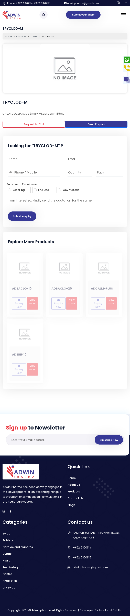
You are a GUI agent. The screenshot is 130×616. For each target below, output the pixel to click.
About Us (74, 485)
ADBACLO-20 (61, 289)
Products (21, 36)
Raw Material (69, 190)
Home (8, 36)
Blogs (71, 505)
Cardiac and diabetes (18, 547)
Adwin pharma (41, 610)
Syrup (6, 533)
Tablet (33, 36)
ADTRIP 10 (19, 355)
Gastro (7, 574)
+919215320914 (24, 3)
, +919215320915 (41, 3)
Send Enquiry (96, 124)
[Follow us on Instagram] (118, 3)
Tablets (8, 540)
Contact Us (75, 498)
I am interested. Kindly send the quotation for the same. (65, 201)
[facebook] (10, 512)
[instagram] (4, 512)
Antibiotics (10, 581)
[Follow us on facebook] (126, 3)
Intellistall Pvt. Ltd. (111, 610)
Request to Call (34, 124)
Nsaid (6, 561)
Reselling (16, 190)
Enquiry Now (19, 305)
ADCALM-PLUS (102, 289)
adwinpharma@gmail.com (81, 3)
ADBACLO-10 (22, 289)
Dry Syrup (9, 588)
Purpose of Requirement (23, 184)
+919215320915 (82, 557)
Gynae (7, 554)
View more (32, 302)
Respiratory (10, 567)
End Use (41, 190)
